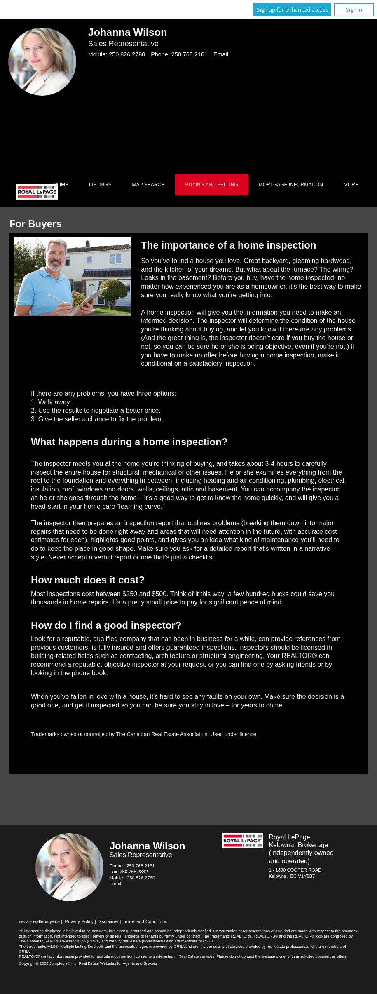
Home (61, 185)
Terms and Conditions (145, 921)
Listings (100, 185)
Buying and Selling (211, 185)
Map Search (148, 185)
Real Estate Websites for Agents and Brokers (118, 963)
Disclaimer (108, 921)
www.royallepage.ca (39, 921)
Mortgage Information (291, 185)
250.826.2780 (127, 54)
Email (220, 54)
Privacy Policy (79, 921)
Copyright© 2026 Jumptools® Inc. (48, 963)
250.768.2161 (189, 54)
